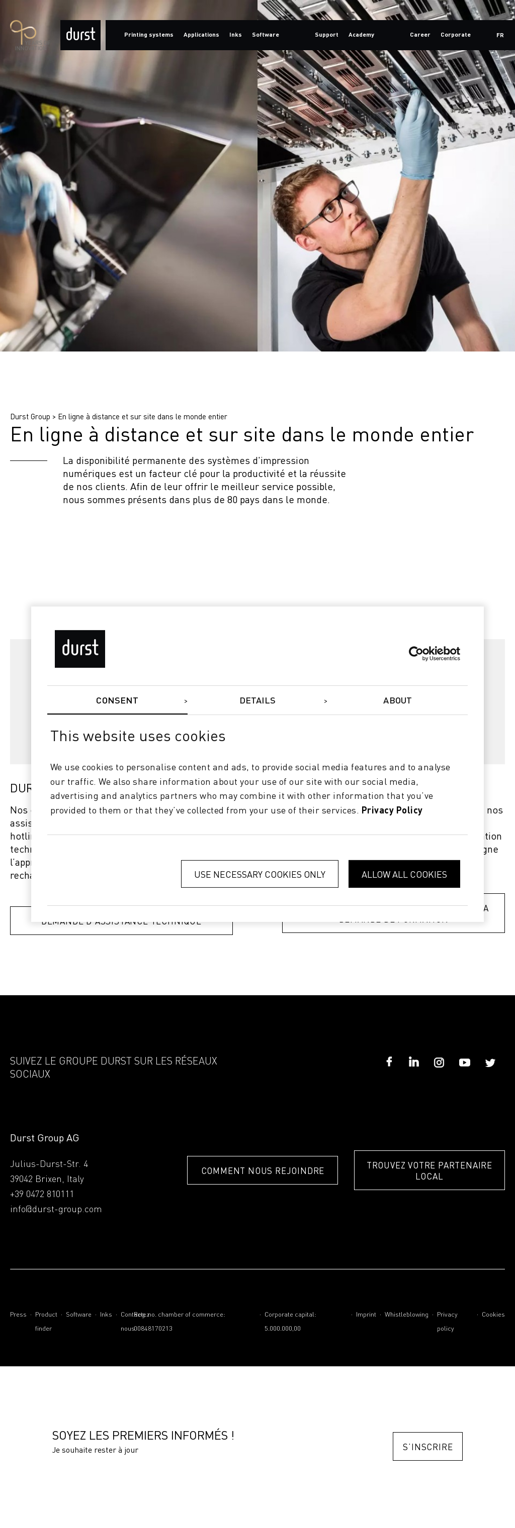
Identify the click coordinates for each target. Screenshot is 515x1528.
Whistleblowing (406, 1316)
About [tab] (397, 700)
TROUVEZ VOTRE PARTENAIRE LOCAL (429, 1172)
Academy (361, 35)
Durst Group (30, 416)
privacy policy (392, 810)
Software (79, 1316)
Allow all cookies (404, 874)
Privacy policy (447, 1323)
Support (326, 35)
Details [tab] (257, 700)
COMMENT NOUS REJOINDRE (248, 1172)
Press (18, 1316)
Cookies (493, 1316)
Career (420, 35)
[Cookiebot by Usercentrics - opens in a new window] (416, 653)
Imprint (366, 1316)
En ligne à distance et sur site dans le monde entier (142, 416)
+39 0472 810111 (42, 1196)
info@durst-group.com (56, 1211)
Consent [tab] (117, 700)
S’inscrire (426, 1448)
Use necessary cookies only (259, 874)
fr (500, 36)
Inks (106, 1316)
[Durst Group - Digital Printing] (80, 35)
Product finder (46, 1323)
